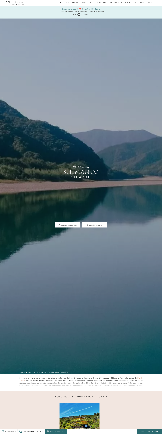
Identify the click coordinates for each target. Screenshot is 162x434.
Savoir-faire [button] (101, 3)
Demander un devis (150, 432)
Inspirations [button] (87, 3)
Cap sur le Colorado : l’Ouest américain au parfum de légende (81, 11)
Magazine (125, 3)
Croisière (114, 3)
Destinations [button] (72, 3)
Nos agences (138, 3)
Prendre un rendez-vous (67, 225)
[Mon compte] (155, 3)
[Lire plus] (81, 386)
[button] (31, 431)
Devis (149, 3)
